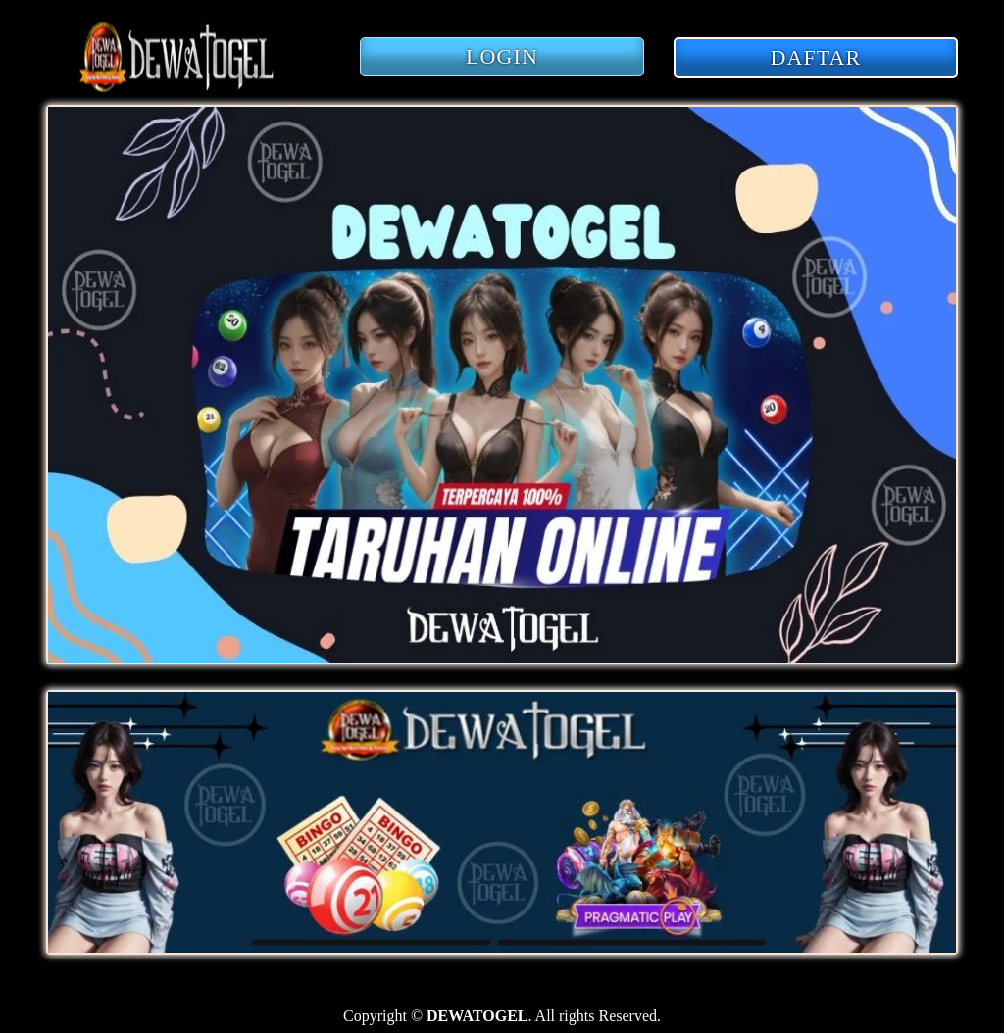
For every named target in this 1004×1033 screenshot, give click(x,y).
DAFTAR (816, 57)
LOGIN (502, 56)
